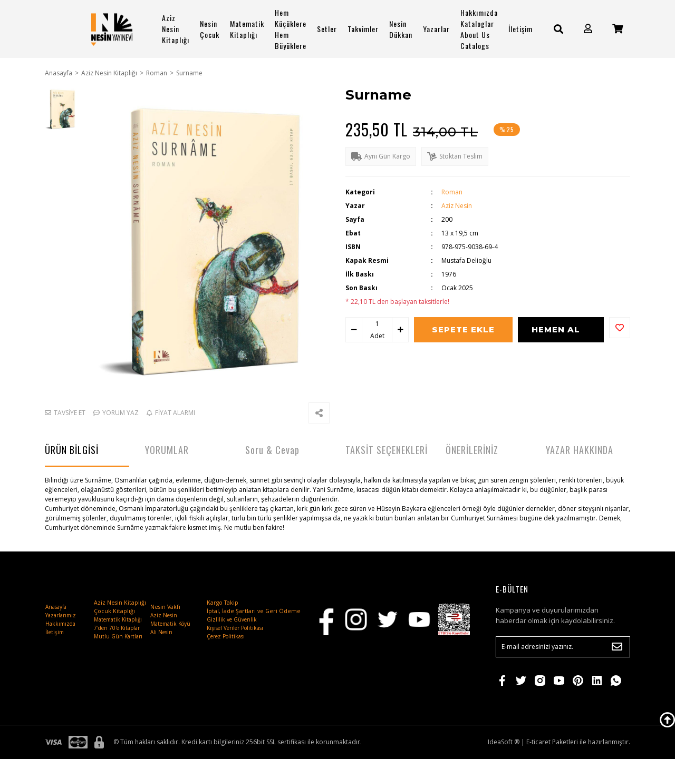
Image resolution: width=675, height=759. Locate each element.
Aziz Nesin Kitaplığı (175, 28)
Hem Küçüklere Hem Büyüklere (290, 29)
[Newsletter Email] (563, 646)
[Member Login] (588, 29)
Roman (451, 192)
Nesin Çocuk (209, 29)
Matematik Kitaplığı (247, 29)
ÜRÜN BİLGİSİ (72, 450)
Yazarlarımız (60, 615)
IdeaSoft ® (503, 741)
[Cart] (617, 29)
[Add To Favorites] (619, 327)
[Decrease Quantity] (354, 330)
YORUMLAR (167, 450)
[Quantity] (377, 324)
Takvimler (363, 28)
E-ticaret (538, 741)
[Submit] (617, 646)
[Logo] (111, 29)
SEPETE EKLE (463, 329)
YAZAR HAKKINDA (579, 450)
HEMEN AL (556, 329)
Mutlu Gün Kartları (118, 636)
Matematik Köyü (170, 623)
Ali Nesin (161, 632)
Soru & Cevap (272, 450)
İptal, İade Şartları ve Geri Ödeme (254, 611)
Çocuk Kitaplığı (114, 611)
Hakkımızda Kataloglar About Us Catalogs (479, 29)
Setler (327, 28)
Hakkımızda (60, 623)
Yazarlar (436, 28)
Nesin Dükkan (400, 29)
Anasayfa (55, 606)
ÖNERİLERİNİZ (472, 450)
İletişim (520, 28)
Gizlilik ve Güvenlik (232, 619)
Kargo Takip (222, 602)
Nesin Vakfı (165, 606)
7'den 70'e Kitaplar (117, 628)
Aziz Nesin (456, 205)
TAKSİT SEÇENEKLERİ (386, 450)
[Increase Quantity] (400, 330)
